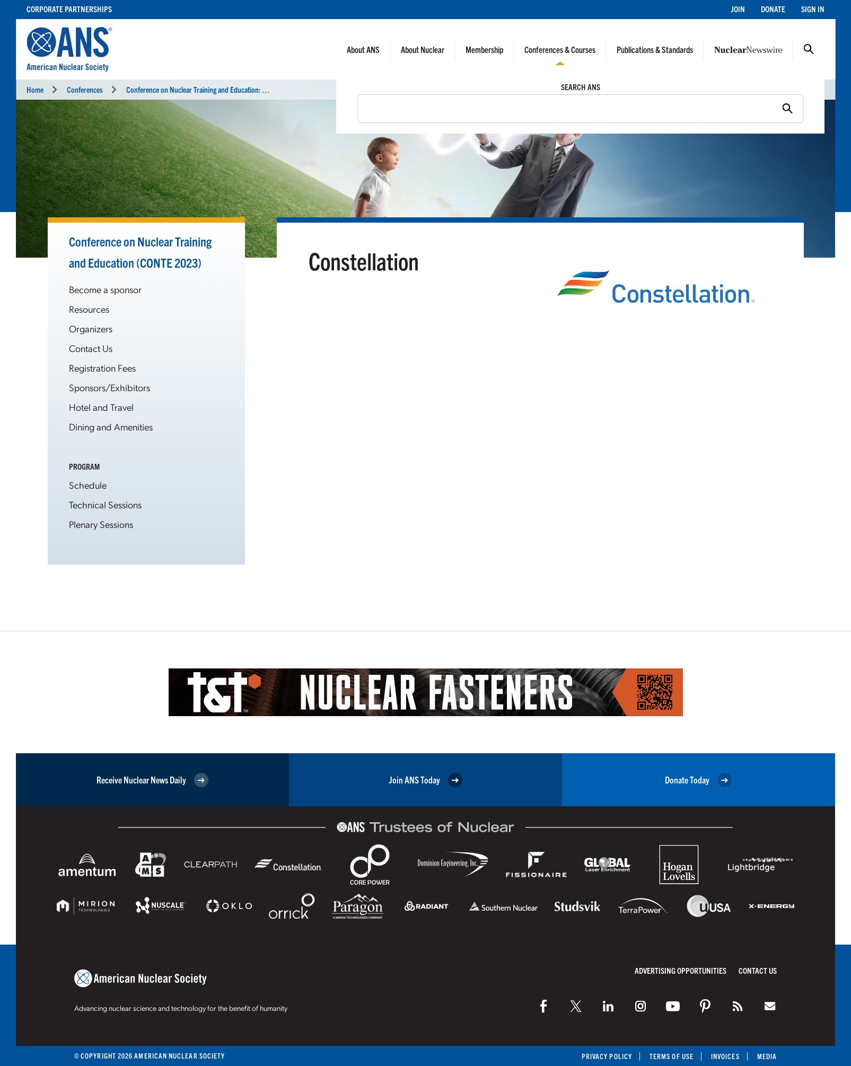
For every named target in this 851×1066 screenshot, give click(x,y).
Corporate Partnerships (69, 9)
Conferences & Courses (559, 49)
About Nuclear (422, 49)
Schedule (88, 485)
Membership (484, 49)
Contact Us (90, 348)
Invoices (725, 1056)
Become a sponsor (105, 289)
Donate (773, 9)
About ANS (363, 49)
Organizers (90, 328)
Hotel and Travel (101, 407)
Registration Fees (102, 368)
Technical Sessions (105, 504)
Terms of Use (672, 1056)
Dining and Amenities (111, 426)
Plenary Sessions (101, 524)
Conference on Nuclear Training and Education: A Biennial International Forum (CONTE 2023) (259, 89)
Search (808, 49)
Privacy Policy (607, 1056)
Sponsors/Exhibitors (109, 387)
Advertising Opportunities (680, 970)
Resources (89, 309)
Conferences (85, 89)
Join (738, 9)
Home (35, 89)
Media (767, 1056)
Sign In (812, 9)
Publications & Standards (655, 49)
